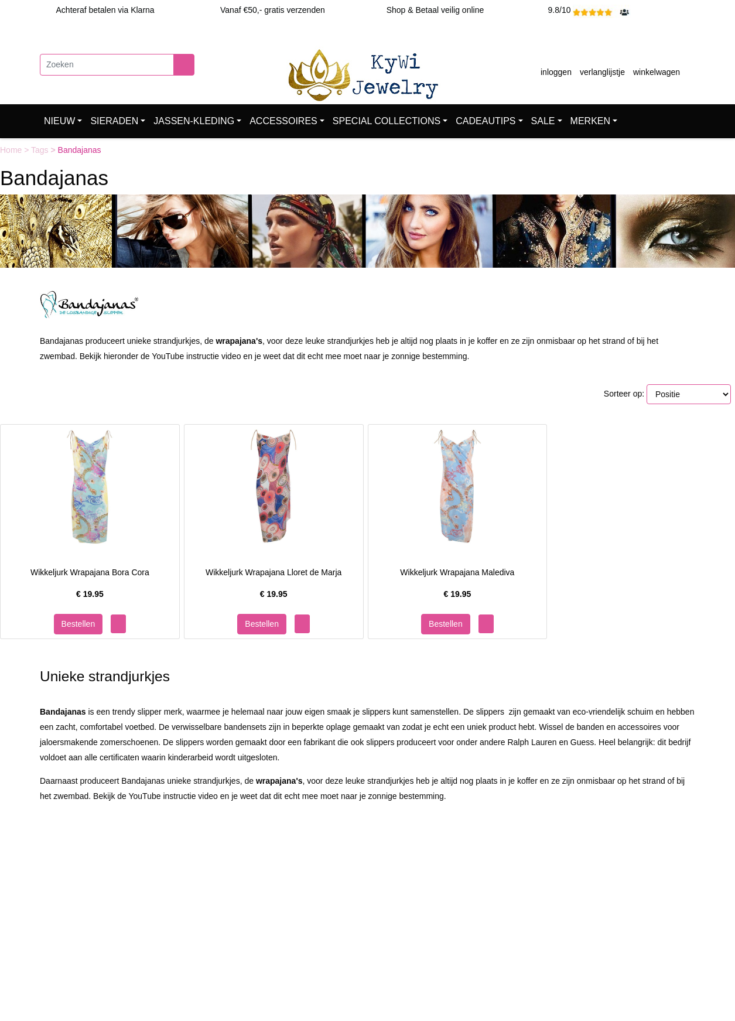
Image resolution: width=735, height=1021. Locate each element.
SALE (543, 121)
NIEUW (59, 121)
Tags (40, 150)
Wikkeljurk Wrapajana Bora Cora (89, 572)
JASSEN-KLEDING (193, 121)
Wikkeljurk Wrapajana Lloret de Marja (273, 572)
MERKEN (590, 121)
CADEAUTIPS (485, 121)
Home (12, 150)
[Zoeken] (107, 65)
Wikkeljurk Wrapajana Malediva (457, 572)
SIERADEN (114, 121)
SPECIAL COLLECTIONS (386, 121)
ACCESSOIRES (283, 121)
